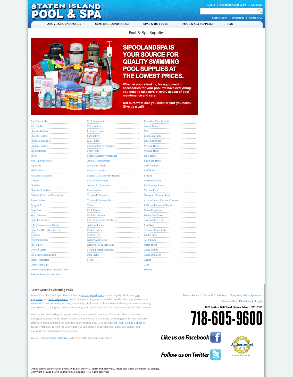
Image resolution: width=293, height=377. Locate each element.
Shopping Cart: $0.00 (233, 4)
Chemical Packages (41, 140)
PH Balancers (38, 170)
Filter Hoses (150, 155)
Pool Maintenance (153, 135)
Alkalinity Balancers (41, 175)
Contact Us (255, 17)
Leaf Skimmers (152, 165)
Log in (211, 4)
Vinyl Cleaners (38, 215)
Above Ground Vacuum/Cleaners (161, 200)
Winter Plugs (150, 235)
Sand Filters (93, 135)
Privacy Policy (190, 295)
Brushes (148, 175)
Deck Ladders (94, 230)
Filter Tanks (93, 150)
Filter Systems (94, 126)
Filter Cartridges (152, 140)
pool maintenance (58, 299)
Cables (147, 259)
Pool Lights (93, 254)
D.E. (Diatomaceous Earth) (45, 225)
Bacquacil (36, 205)
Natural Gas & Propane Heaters (103, 175)
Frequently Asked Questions (246, 295)
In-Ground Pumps (96, 165)
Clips (146, 264)
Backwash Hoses (153, 160)
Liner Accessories (40, 259)
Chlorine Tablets (39, 135)
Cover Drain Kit (152, 254)
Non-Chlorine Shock (41, 160)
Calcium (35, 180)
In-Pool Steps (94, 235)
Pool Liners (37, 244)
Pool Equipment (95, 121)
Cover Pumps (151, 249)
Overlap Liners (38, 249)
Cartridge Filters (95, 131)
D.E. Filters (93, 140)
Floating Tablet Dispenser (100, 249)
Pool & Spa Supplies (197, 23)
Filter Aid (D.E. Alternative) (45, 230)
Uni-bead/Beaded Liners (43, 254)
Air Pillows (150, 239)
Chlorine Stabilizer (40, 190)
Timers (91, 205)
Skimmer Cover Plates (155, 230)
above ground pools (92, 295)
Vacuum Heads (152, 146)
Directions (238, 17)
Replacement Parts (153, 185)
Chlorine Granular (40, 131)
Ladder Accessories (97, 239)
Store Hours (219, 17)
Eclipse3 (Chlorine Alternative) (47, 195)
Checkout (256, 4)
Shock (34, 155)
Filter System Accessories (100, 146)
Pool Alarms (93, 210)
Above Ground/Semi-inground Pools (50, 269)
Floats (90, 259)
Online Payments (241, 355)
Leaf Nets (149, 225)
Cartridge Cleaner (40, 220)
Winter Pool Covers (154, 215)
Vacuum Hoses (152, 150)
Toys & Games (152, 126)
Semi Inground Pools (112, 23)
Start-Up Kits (38, 126)
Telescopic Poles (152, 180)
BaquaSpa (36, 210)
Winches (148, 269)
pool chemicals (60, 337)
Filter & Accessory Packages (45, 274)
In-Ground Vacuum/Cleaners (159, 205)
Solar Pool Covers (153, 220)
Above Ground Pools (64, 23)
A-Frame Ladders (96, 225)
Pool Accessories (96, 215)
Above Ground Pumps (98, 160)
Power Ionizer (38, 200)
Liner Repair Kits (40, 264)
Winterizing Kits (39, 239)
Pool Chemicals (39, 121)
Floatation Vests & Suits (156, 121)
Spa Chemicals (38, 150)
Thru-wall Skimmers (98, 195)
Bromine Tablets (39, 146)
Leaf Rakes (150, 170)
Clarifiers (35, 185)
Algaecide (36, 165)
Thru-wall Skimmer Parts (100, 200)
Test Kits (35, 235)
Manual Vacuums (153, 210)
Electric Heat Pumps (97, 180)
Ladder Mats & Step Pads (100, 244)
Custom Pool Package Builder (125, 322)
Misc (146, 131)
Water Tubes (150, 244)
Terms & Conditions (214, 295)
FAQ (230, 23)
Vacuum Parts (151, 190)
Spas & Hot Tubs (155, 23)
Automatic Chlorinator (99, 185)
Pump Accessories (96, 170)
